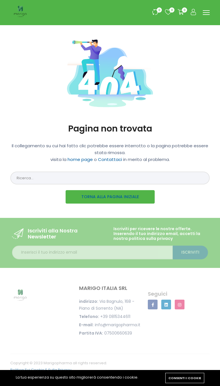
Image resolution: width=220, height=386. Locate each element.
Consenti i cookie (184, 378)
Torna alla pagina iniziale (110, 197)
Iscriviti (190, 252)
